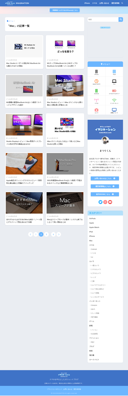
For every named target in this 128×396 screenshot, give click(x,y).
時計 (92, 342)
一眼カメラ (95, 266)
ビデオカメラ (96, 273)
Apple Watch (96, 82)
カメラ (96, 111)
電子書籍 (94, 317)
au (92, 257)
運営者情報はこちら (103, 186)
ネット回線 (95, 313)
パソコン (94, 330)
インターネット (114, 101)
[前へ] (30, 237)
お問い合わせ (67, 389)
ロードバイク (94, 360)
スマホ (96, 101)
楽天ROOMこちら (103, 194)
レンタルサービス (97, 297)
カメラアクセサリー (98, 285)
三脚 (92, 281)
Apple (91, 223)
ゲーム (91, 321)
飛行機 (91, 356)
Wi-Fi (93, 309)
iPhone (96, 72)
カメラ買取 (95, 293)
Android (96, 91)
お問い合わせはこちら (103, 178)
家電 (91, 326)
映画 (91, 351)
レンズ (93, 277)
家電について (114, 111)
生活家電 (94, 334)
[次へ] (58, 237)
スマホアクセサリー (114, 91)
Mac (114, 82)
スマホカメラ (96, 270)
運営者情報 (77, 389)
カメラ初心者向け (97, 289)
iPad (114, 72)
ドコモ (93, 253)
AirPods (92, 218)
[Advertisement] (105, 43)
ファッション (94, 338)
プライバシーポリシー (54, 389)
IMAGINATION (22, 3)
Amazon (94, 305)
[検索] (121, 3)
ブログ (91, 347)
